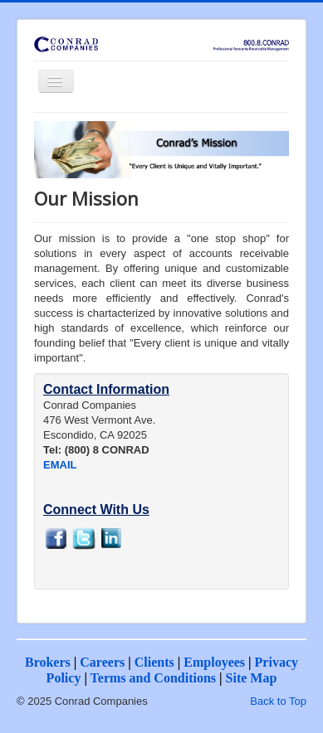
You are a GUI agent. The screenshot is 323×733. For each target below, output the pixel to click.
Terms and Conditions (153, 678)
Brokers (48, 662)
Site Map (251, 678)
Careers (102, 662)
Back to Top (278, 701)
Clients (154, 662)
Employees (214, 662)
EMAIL (59, 465)
